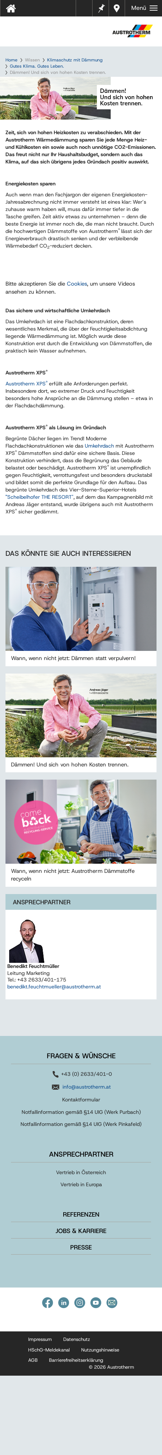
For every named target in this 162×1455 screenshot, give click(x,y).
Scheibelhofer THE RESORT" (39, 576)
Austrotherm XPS (26, 463)
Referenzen (81, 1294)
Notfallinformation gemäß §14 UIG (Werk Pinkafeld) (81, 1203)
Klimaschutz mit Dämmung (74, 60)
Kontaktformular (81, 1179)
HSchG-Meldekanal (49, 1429)
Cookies (77, 363)
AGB (33, 1440)
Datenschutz (76, 1419)
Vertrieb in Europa (81, 1264)
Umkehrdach (100, 525)
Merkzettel (101, 7)
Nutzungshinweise (100, 1429)
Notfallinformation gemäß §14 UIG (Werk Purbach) (81, 1191)
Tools (87, 10)
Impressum (40, 1419)
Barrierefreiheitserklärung (76, 1440)
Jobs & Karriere (81, 1311)
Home (11, 60)
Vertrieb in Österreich (81, 1252)
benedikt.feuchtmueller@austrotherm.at (54, 1066)
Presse (81, 1327)
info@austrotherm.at (87, 1166)
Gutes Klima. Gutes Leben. (37, 66)
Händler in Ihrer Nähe (117, 8)
